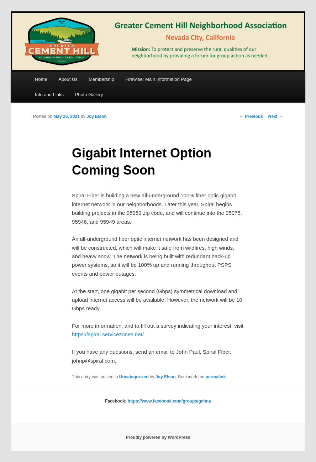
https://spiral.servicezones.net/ (108, 334)
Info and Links (49, 94)
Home (41, 79)
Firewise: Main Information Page (158, 79)
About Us (67, 79)
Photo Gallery (89, 94)
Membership (101, 79)
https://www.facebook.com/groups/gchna (169, 401)
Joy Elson (96, 116)
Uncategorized (134, 376)
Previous (251, 116)
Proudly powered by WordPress (158, 437)
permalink (216, 376)
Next (275, 116)
